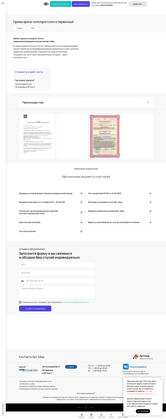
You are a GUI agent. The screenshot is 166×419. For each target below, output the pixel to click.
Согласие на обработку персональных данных (37, 386)
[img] (123, 414)
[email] (57, 273)
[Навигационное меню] (2, 3)
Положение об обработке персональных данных (38, 389)
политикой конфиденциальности (76, 302)
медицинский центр (146, 359)
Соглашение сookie (27, 384)
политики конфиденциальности (140, 394)
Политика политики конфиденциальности (35, 381)
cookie (147, 391)
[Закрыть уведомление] (161, 379)
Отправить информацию (35, 308)
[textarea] (57, 292)
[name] (57, 265)
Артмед (144, 356)
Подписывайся (138, 366)
